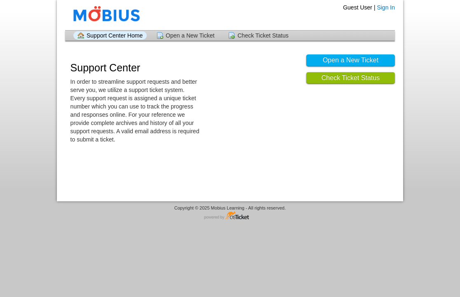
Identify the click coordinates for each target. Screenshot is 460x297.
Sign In (386, 7)
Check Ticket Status (263, 35)
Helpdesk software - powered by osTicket (230, 216)
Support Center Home (115, 35)
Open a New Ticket (190, 35)
